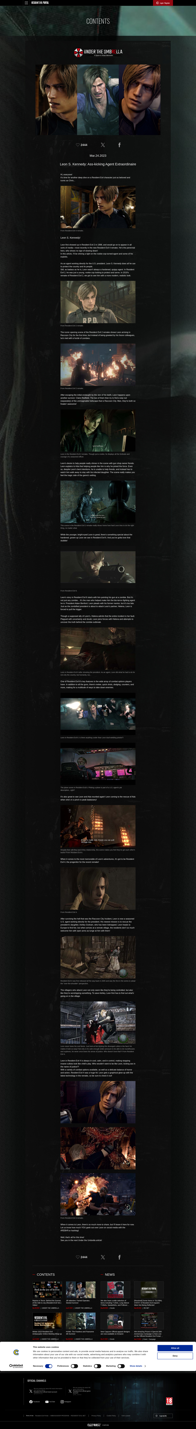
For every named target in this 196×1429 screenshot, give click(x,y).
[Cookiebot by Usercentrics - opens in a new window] (16, 1424)
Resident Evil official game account (83, 1391)
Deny (175, 1414)
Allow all (175, 1406)
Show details (136, 1424)
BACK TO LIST (98, 1352)
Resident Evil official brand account (48, 1391)
